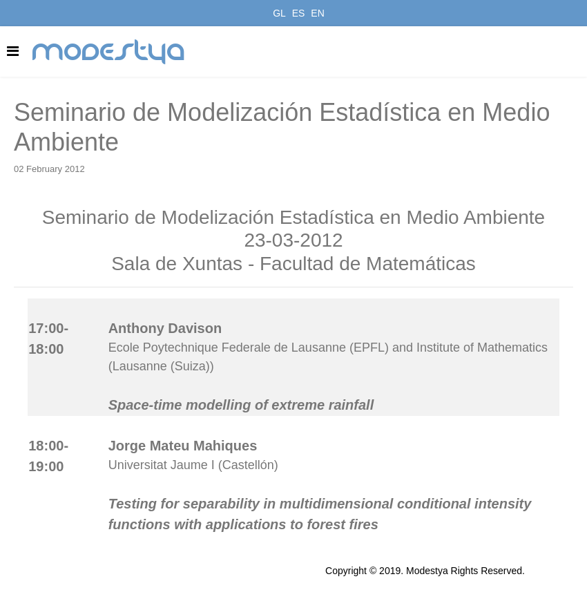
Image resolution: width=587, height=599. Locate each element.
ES (298, 13)
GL (279, 13)
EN (317, 13)
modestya (109, 51)
